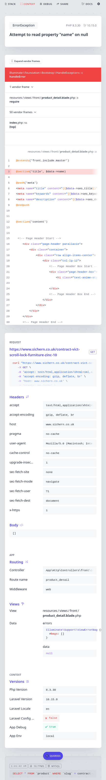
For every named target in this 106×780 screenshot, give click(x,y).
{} (70, 633)
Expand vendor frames (25, 61)
